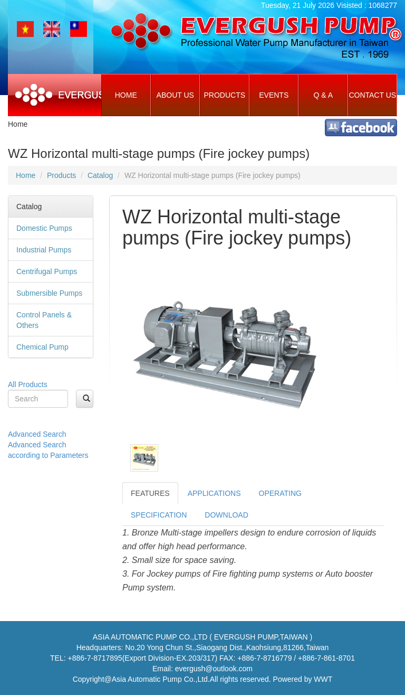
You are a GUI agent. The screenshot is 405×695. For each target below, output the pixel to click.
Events (273, 95)
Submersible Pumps (49, 293)
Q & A (323, 95)
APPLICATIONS (214, 493)
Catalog (100, 175)
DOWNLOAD (226, 515)
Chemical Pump (42, 347)
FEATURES (150, 493)
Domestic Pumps (44, 228)
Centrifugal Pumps (46, 271)
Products (224, 95)
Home (126, 95)
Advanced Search (37, 434)
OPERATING (280, 493)
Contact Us (372, 95)
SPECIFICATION (159, 515)
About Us (175, 95)
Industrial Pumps (43, 250)
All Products (27, 384)
